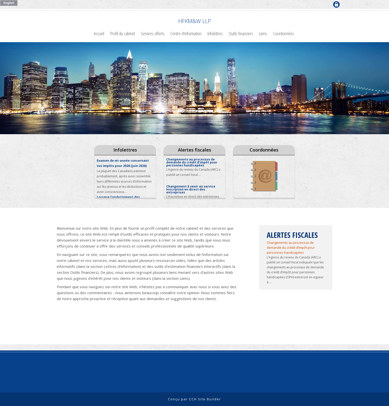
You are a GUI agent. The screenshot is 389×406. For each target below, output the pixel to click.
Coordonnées (283, 33)
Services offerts (152, 33)
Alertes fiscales (194, 150)
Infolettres (215, 33)
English (8, 3)
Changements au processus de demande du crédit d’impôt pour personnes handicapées (291, 247)
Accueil (99, 33)
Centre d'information (185, 33)
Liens (263, 33)
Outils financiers (241, 33)
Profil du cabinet (122, 33)
